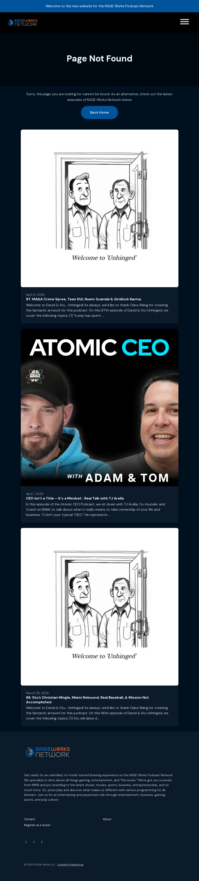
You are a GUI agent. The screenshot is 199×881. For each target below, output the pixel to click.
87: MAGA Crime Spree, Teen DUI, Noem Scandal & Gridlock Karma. (84, 299)
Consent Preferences (70, 864)
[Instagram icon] (34, 842)
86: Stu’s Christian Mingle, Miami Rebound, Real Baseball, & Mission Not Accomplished (87, 699)
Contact (29, 819)
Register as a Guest (37, 825)
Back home (99, 112)
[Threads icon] (42, 842)
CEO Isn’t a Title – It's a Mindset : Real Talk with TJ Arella (75, 498)
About (107, 819)
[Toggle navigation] (184, 22)
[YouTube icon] (26, 842)
